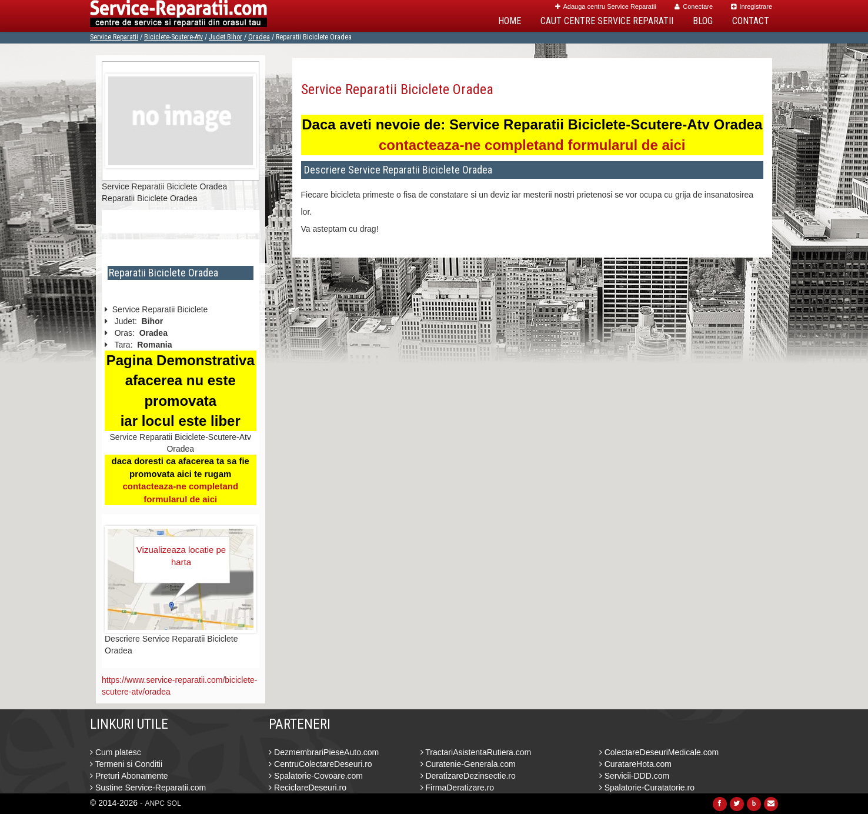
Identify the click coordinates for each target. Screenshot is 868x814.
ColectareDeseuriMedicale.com (659, 752)
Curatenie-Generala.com (468, 764)
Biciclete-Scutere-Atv (173, 37)
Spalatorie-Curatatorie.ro (647, 787)
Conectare (694, 6)
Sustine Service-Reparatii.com (148, 787)
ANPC (155, 803)
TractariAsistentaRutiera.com (476, 752)
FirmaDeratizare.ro (457, 787)
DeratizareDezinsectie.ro (468, 775)
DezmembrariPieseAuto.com (324, 752)
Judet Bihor (225, 37)
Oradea (259, 37)
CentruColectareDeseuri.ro (320, 764)
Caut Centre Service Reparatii (606, 20)
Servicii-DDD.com (634, 775)
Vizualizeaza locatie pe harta (181, 556)
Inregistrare (751, 6)
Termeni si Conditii (126, 764)
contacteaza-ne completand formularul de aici (532, 145)
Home (509, 20)
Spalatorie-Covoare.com (316, 775)
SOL (174, 803)
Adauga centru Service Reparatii (605, 6)
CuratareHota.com (635, 764)
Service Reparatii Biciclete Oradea (397, 89)
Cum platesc (115, 752)
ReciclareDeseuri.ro (307, 787)
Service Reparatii (114, 37)
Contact (750, 20)
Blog (703, 20)
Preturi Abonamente (129, 775)
